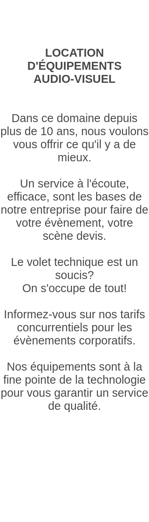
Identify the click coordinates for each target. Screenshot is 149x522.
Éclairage (19, 14)
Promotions (111, 25)
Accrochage (125, 14)
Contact (66, 25)
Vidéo (84, 14)
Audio (55, 14)
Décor (33, 25)
